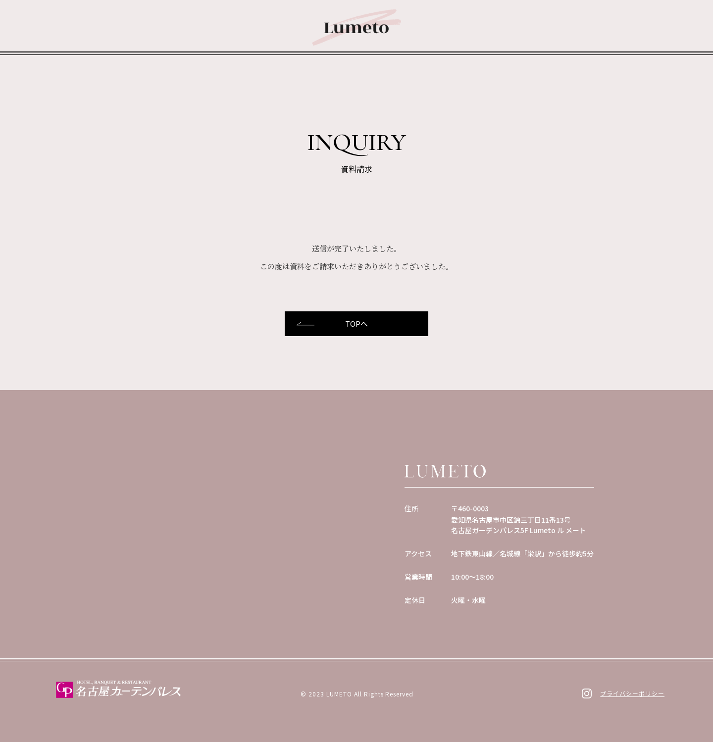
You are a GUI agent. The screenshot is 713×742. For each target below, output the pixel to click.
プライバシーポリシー (632, 693)
